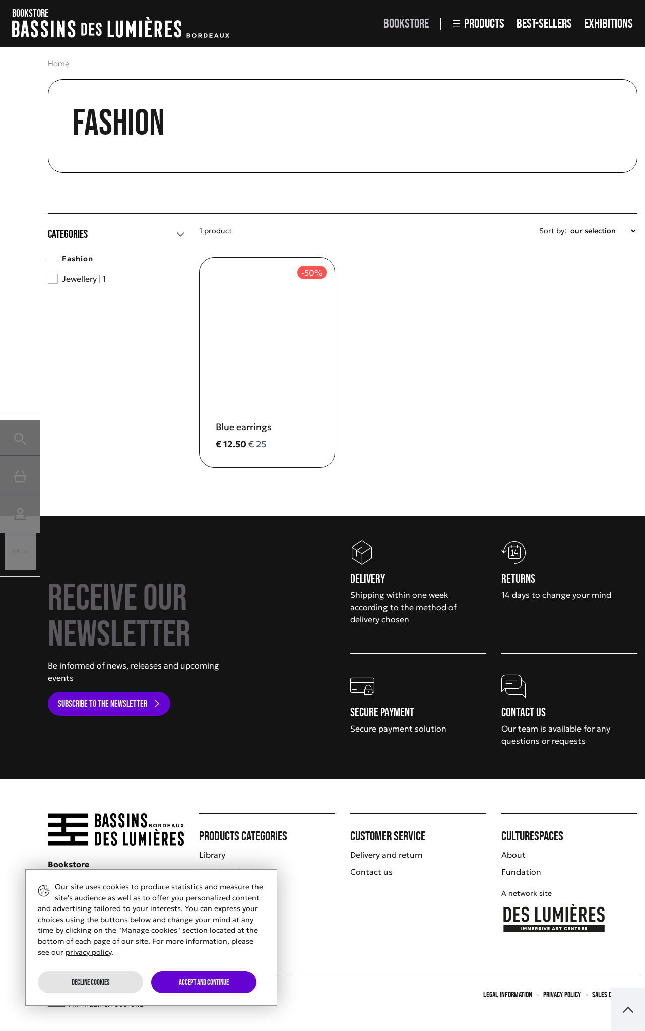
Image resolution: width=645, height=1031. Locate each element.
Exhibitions (608, 23)
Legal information (507, 994)
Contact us (371, 872)
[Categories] (116, 234)
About (513, 855)
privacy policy (88, 952)
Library (212, 855)
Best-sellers (544, 23)
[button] (20, 435)
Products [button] (478, 23)
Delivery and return (386, 855)
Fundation (521, 872)
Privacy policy (562, 994)
